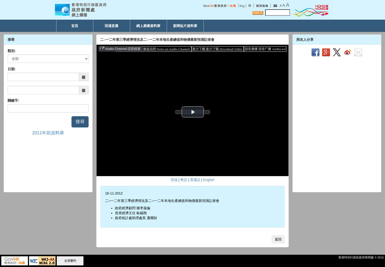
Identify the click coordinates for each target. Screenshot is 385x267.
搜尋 (80, 121)
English (208, 180)
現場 (174, 180)
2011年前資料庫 (48, 132)
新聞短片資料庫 (185, 26)
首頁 (74, 26)
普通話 (195, 180)
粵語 (183, 180)
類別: (12, 51)
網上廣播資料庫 (148, 26)
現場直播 (111, 26)
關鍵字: (13, 100)
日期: (12, 69)
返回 (278, 239)
